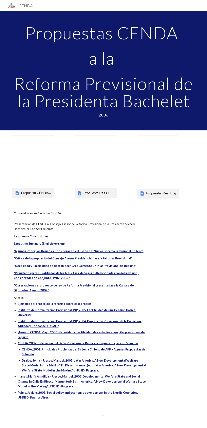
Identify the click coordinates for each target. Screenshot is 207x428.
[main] (103, 71)
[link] (33, 166)
